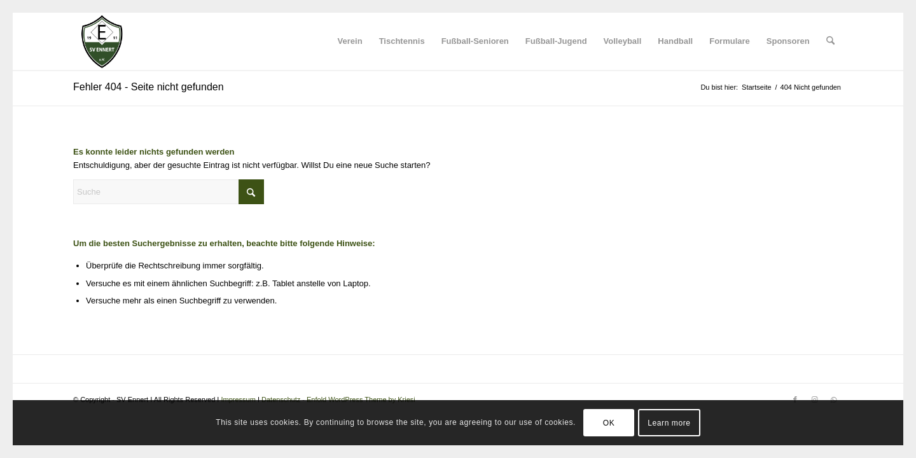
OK (609, 423)
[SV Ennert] (101, 41)
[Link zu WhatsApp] (833, 399)
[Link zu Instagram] (814, 399)
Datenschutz (280, 399)
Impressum (238, 399)
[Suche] (830, 41)
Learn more (669, 423)
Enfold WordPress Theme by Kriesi (361, 399)
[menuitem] (350, 41)
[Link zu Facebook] (795, 399)
